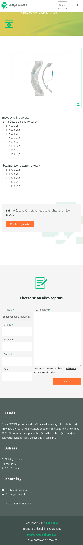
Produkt (9, 309)
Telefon (8, 369)
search (77, 5)
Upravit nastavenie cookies (41, 539)
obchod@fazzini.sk (16, 490)
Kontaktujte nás (19, 224)
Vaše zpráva (43, 309)
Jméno (8, 324)
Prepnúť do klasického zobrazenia (41, 528)
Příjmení (9, 339)
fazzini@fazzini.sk (15, 494)
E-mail (8, 354)
